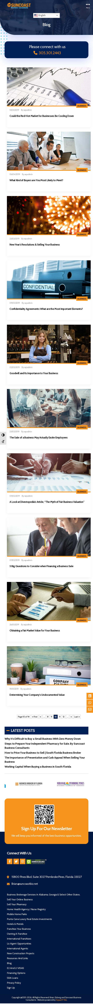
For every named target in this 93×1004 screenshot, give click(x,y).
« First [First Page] (34, 716)
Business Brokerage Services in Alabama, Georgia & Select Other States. (43, 894)
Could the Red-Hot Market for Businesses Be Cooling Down (42, 115)
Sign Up (11, 987)
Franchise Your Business (19, 928)
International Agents (17, 948)
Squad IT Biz (61, 1000)
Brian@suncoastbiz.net (25, 883)
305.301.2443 (47, 53)
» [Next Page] (71, 716)
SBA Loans (12, 977)
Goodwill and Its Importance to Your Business (34, 373)
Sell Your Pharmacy (16, 904)
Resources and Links (17, 958)
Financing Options (16, 973)
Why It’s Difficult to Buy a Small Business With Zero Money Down (43, 738)
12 (63, 716)
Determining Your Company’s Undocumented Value (37, 694)
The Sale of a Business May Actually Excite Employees (38, 437)
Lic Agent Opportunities (19, 943)
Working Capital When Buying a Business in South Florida (38, 766)
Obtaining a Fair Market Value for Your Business (35, 630)
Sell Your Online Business (20, 899)
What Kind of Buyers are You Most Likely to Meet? (36, 180)
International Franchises (19, 938)
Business (81, 106)
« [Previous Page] (40, 716)
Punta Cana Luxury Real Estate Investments (29, 919)
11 (59, 716)
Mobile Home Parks (17, 914)
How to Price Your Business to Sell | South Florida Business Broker (43, 752)
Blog (9, 963)
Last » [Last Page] (77, 716)
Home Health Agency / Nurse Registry (26, 909)
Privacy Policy (14, 982)
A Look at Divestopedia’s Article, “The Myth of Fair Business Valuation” (47, 501)
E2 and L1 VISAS (15, 968)
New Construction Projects (20, 953)
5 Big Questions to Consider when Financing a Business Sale (41, 566)
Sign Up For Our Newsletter (46, 828)
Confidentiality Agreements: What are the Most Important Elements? (46, 308)
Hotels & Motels (15, 924)
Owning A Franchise (17, 933)
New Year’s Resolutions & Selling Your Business (35, 244)
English (40, 15)
